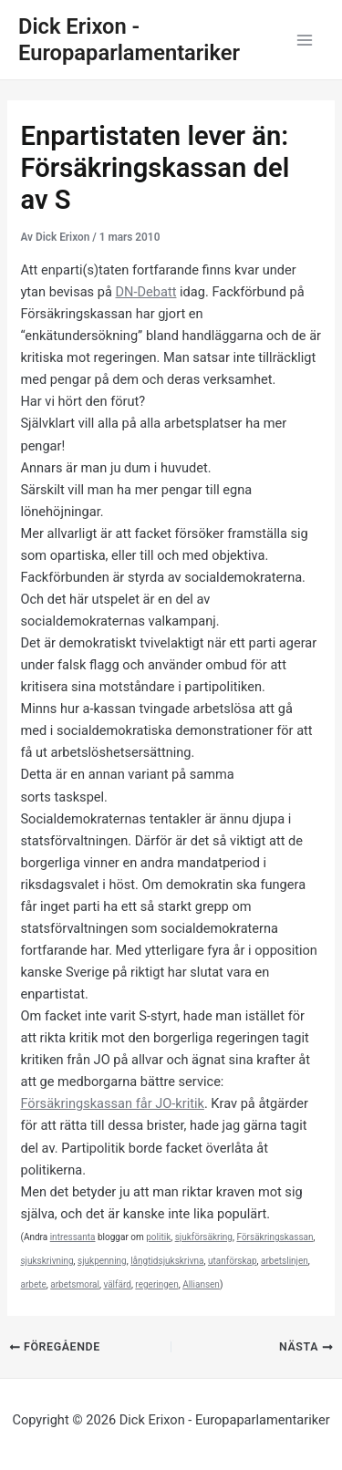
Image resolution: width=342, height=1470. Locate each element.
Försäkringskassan (274, 1237)
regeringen (156, 1284)
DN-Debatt (145, 292)
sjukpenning (102, 1261)
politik (158, 1237)
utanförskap (232, 1261)
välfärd (117, 1284)
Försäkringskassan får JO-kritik (111, 1103)
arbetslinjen (284, 1261)
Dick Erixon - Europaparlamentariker (129, 40)
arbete (33, 1284)
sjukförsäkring (204, 1237)
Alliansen (201, 1284)
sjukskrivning (46, 1261)
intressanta (73, 1237)
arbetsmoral (74, 1284)
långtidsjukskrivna (166, 1261)
